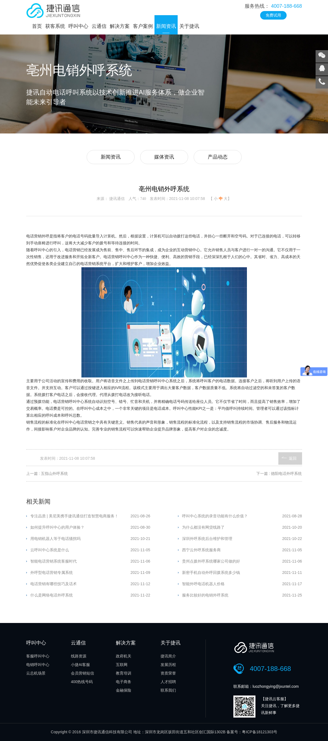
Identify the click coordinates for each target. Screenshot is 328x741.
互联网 (121, 664)
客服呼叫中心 (37, 656)
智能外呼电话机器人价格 (203, 584)
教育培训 (123, 673)
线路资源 (78, 656)
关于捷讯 (189, 26)
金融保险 (123, 690)
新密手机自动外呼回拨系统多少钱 (211, 572)
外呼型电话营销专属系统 (51, 572)
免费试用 (273, 15)
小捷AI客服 (80, 664)
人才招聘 (168, 682)
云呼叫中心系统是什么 (49, 550)
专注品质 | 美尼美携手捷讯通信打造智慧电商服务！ (74, 516)
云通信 (99, 26)
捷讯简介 (168, 656)
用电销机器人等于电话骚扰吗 (55, 538)
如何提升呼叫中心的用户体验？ (57, 527)
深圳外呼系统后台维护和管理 (207, 538)
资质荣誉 (168, 673)
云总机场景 (36, 673)
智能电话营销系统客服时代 (53, 561)
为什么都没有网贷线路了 (203, 527)
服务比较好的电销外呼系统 (205, 595)
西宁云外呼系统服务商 (201, 550)
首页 (37, 26)
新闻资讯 (166, 26)
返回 (293, 458)
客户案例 (143, 26)
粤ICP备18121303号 (259, 732)
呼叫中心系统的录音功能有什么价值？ (215, 516)
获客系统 (55, 26)
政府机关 (123, 656)
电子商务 (123, 682)
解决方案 (120, 26)
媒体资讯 (164, 157)
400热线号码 (82, 682)
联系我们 (168, 690)
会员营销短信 (82, 673)
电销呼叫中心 (37, 664)
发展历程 (168, 664)
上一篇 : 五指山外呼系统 (47, 473)
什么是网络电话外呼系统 (51, 595)
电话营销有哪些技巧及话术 (53, 584)
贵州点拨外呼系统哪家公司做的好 (211, 561)
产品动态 (218, 157)
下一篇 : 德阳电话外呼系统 (279, 473)
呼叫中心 (78, 26)
